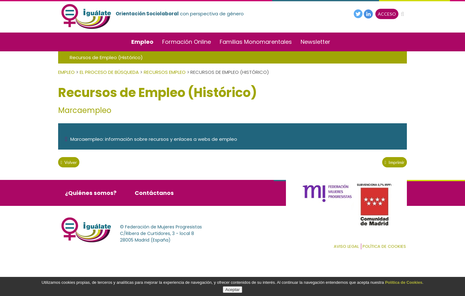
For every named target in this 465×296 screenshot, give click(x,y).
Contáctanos (154, 193)
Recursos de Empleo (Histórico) (106, 57)
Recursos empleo (165, 72)
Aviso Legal (346, 246)
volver (69, 162)
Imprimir (394, 162)
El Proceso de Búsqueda (109, 72)
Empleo (142, 42)
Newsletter (315, 42)
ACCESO (387, 14)
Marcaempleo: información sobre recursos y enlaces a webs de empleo (151, 139)
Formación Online (186, 42)
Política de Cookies (403, 282)
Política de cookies (384, 246)
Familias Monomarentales (256, 42)
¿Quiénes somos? (91, 193)
